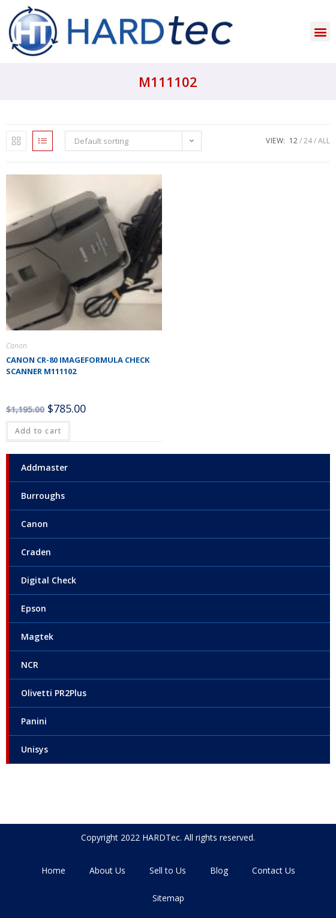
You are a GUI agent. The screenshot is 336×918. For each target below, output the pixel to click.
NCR (29, 664)
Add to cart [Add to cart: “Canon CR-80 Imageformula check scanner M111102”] (38, 431)
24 (308, 141)
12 (293, 141)
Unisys (34, 749)
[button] (320, 31)
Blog (219, 870)
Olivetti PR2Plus (53, 693)
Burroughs (43, 495)
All (324, 141)
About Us (107, 870)
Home (53, 870)
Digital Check (48, 580)
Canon (34, 523)
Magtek (37, 636)
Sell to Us (167, 870)
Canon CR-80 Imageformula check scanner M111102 (77, 365)
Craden (36, 552)
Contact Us (273, 870)
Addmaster (44, 467)
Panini (34, 721)
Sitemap (168, 898)
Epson (33, 608)
